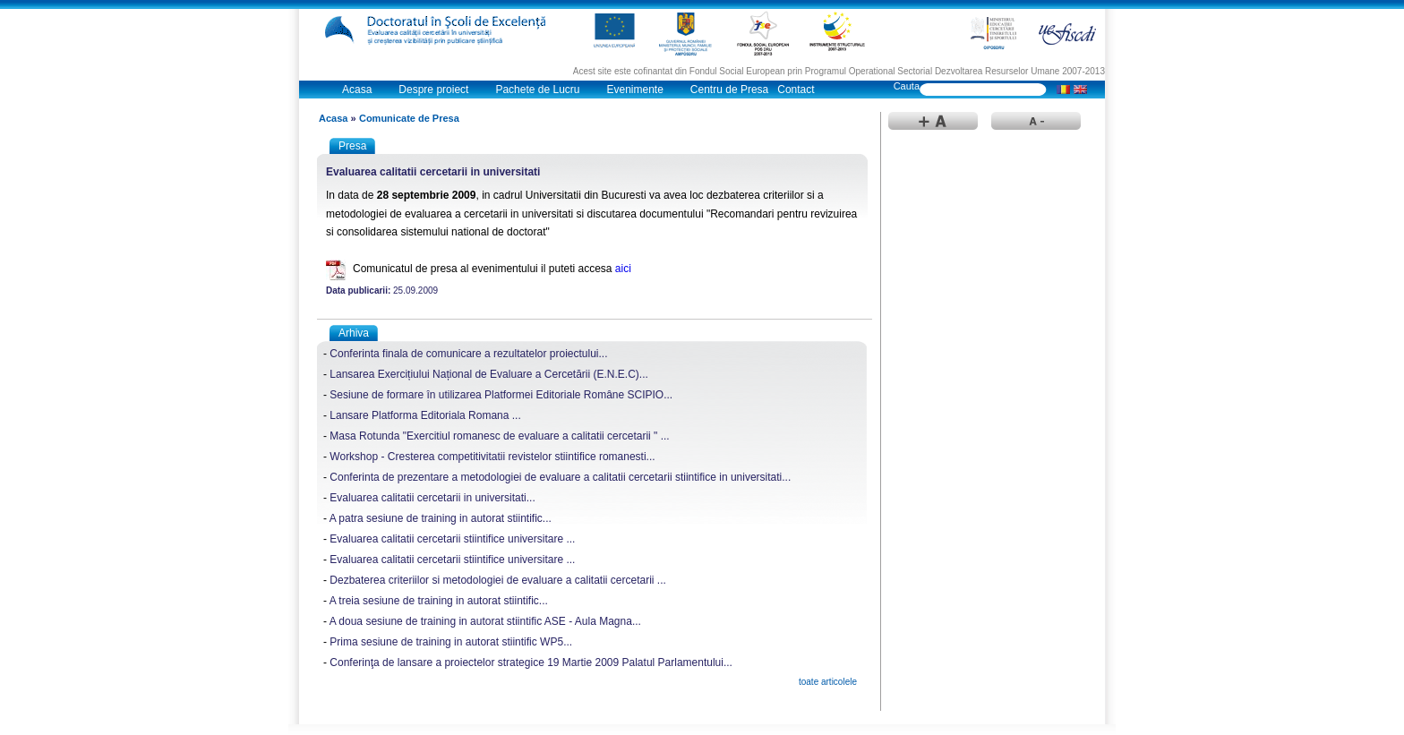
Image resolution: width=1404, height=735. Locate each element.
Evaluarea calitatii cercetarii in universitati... (432, 497)
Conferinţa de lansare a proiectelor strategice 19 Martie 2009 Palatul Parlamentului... (531, 662)
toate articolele (828, 682)
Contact (795, 89)
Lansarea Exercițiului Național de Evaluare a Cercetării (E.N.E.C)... (489, 374)
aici (623, 268)
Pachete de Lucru (537, 89)
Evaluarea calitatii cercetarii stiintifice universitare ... (452, 539)
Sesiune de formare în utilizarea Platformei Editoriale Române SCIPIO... (501, 395)
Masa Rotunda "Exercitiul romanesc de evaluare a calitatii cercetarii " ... (499, 436)
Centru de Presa (729, 89)
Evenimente (634, 89)
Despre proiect (433, 89)
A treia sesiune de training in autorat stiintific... (439, 600)
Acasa (357, 89)
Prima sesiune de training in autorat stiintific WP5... (451, 642)
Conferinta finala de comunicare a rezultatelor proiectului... (468, 353)
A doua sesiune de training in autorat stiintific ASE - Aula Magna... (485, 621)
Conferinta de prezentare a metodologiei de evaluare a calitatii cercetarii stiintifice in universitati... (560, 477)
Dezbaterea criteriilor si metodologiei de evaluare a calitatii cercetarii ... (498, 580)
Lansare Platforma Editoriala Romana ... (425, 415)
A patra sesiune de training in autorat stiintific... (441, 518)
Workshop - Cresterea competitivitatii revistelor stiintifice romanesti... (492, 456)
